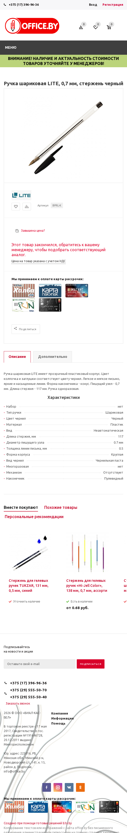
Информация (62, 718)
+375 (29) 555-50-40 (28, 697)
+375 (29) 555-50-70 (28, 690)
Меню (10, 47)
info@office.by (14, 771)
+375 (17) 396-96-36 (24, 4)
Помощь (58, 723)
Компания (59, 713)
